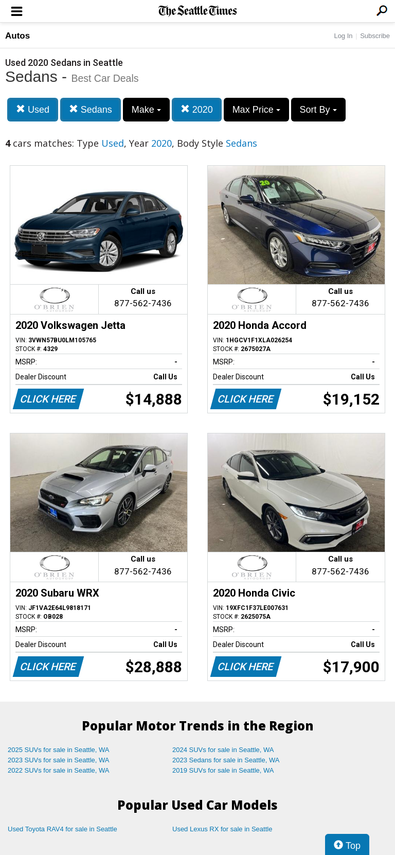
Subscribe (375, 36)
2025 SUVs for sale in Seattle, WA (59, 750)
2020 (197, 109)
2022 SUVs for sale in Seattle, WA (59, 770)
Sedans (90, 109)
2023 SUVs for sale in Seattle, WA (59, 760)
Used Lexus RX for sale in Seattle (222, 829)
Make (146, 109)
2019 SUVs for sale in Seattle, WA (223, 770)
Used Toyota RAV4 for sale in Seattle (62, 829)
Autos (17, 36)
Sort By (318, 109)
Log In (343, 36)
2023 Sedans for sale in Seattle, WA (225, 760)
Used (32, 109)
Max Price (256, 109)
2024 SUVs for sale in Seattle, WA (223, 750)
